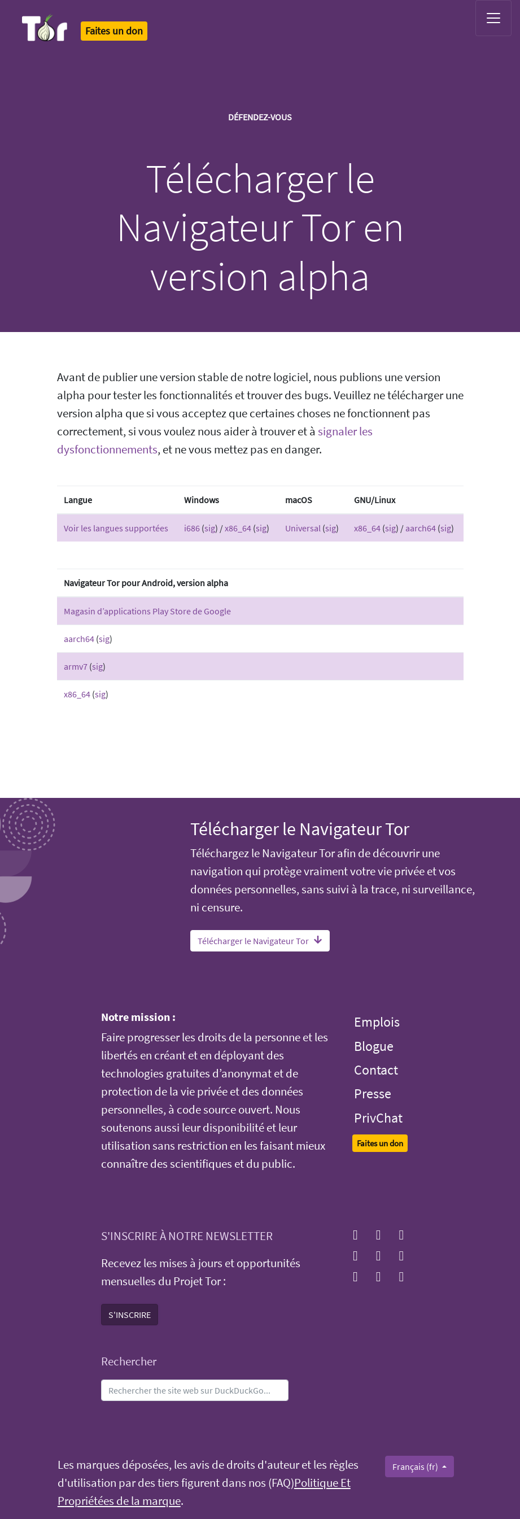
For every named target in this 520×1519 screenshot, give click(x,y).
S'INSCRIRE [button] (129, 1314)
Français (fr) (416, 1466)
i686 (192, 528)
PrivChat (378, 1118)
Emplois (377, 1022)
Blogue (374, 1046)
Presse (372, 1093)
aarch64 (420, 528)
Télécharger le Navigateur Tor (260, 940)
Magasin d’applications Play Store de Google (147, 611)
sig (209, 528)
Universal (303, 528)
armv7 (76, 666)
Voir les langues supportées (116, 528)
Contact (376, 1070)
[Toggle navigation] (493, 18)
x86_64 (238, 528)
